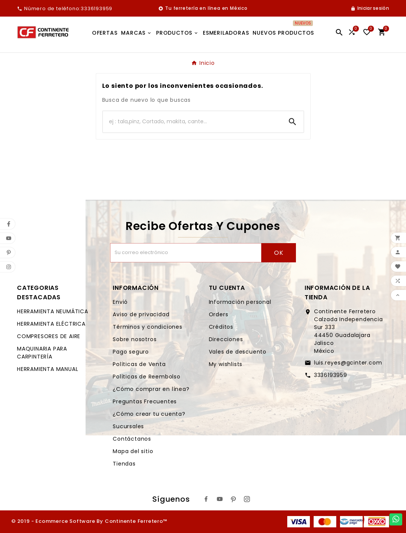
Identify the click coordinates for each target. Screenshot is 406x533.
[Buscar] (192, 121)
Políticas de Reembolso (147, 376)
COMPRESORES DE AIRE (48, 336)
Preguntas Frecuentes (145, 401)
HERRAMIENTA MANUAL (47, 369)
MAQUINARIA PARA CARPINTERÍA (42, 352)
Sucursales (128, 426)
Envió (120, 302)
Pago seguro (131, 351)
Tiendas (124, 463)
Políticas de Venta (139, 364)
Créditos (221, 327)
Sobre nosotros (134, 339)
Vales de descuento (238, 351)
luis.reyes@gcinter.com (348, 362)
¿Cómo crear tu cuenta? (149, 414)
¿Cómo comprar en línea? (151, 389)
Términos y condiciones (147, 327)
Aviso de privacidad (141, 314)
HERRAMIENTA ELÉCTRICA (51, 324)
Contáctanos (132, 439)
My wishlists (226, 364)
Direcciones (226, 339)
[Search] (292, 122)
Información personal (240, 302)
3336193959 (330, 375)
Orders (218, 314)
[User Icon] (370, 8)
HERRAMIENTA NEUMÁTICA (52, 311)
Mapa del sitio (133, 451)
